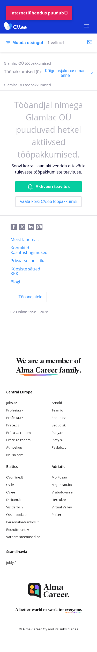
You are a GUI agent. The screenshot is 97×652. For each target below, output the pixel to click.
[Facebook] (15, 227)
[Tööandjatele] (30, 297)
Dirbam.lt (13, 499)
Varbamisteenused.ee (23, 536)
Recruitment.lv (17, 529)
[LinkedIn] (32, 227)
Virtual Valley (62, 507)
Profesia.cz (14, 417)
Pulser (57, 514)
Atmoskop (14, 447)
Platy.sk (58, 440)
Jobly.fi (11, 562)
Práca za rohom (18, 432)
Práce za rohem (18, 440)
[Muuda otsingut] (23, 43)
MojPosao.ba (62, 484)
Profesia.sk (14, 410)
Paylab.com (61, 447)
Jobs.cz (11, 402)
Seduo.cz (59, 417)
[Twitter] (23, 227)
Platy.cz (57, 432)
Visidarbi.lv (14, 507)
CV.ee (10, 492)
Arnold (57, 402)
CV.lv (10, 484)
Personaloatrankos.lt (22, 522)
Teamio (57, 410)
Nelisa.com (15, 454)
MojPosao (59, 477)
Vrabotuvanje (62, 492)
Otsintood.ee (16, 514)
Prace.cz (12, 425)
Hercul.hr (59, 499)
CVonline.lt (14, 477)
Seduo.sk (59, 425)
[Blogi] (15, 282)
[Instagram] (40, 227)
